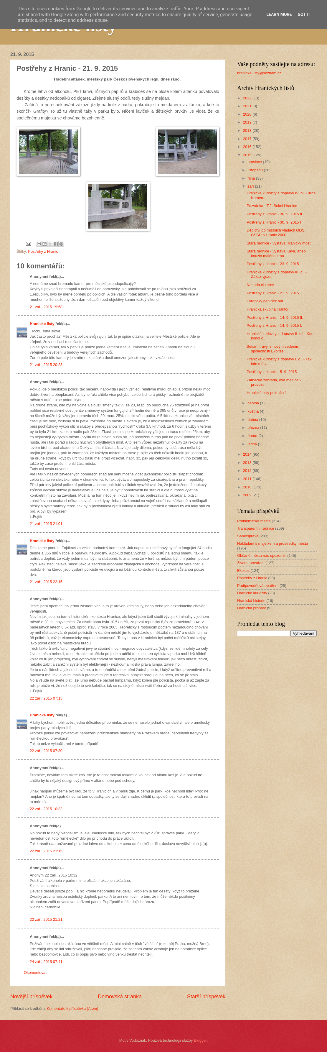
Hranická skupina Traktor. (268, 309)
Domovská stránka (120, 997)
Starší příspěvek (206, 997)
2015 (247, 155)
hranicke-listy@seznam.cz (259, 73)
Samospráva (247, 536)
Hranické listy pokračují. (267, 392)
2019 (247, 122)
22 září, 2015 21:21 (46, 919)
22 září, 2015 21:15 (46, 851)
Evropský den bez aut (265, 301)
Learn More (279, 14)
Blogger (200, 1040)
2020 (247, 114)
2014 (247, 454)
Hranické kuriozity (252, 593)
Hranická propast (251, 608)
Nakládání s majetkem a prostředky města (272, 543)
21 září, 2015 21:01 (46, 523)
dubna (253, 419)
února (252, 436)
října (251, 178)
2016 (247, 147)
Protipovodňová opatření (257, 585)
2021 (247, 106)
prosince (255, 162)
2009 (247, 495)
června (253, 403)
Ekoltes (243, 570)
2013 (247, 462)
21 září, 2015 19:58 (46, 307)
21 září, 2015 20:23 (46, 364)
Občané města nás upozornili (261, 555)
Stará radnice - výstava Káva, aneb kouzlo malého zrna (276, 253)
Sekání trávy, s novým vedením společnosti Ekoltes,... (273, 348)
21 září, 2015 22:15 (46, 582)
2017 (247, 139)
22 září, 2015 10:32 (46, 809)
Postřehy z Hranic (43, 251)
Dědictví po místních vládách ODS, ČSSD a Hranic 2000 (276, 232)
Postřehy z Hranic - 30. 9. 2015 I (274, 222)
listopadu (255, 170)
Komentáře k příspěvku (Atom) (72, 1008)
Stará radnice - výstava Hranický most (279, 243)
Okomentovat (35, 972)
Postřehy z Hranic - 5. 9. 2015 (272, 372)
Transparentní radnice (255, 528)
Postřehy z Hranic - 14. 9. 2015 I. (274, 325)
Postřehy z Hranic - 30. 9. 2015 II (274, 214)
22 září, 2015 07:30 (46, 751)
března (253, 427)
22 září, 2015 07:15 (46, 698)
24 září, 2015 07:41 (46, 961)
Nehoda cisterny (260, 285)
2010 (247, 487)
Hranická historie (251, 600)
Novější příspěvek (31, 997)
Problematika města (254, 521)
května (253, 411)
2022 (247, 98)
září (251, 186)
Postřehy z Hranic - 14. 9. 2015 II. (275, 317)
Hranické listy (42, 323)
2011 (247, 479)
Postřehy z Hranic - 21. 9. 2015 (273, 293)
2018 (247, 130)
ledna (252, 444)
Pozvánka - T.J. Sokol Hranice (272, 205)
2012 (247, 470)
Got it (304, 14)
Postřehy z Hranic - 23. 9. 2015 (273, 264)
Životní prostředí (251, 563)
